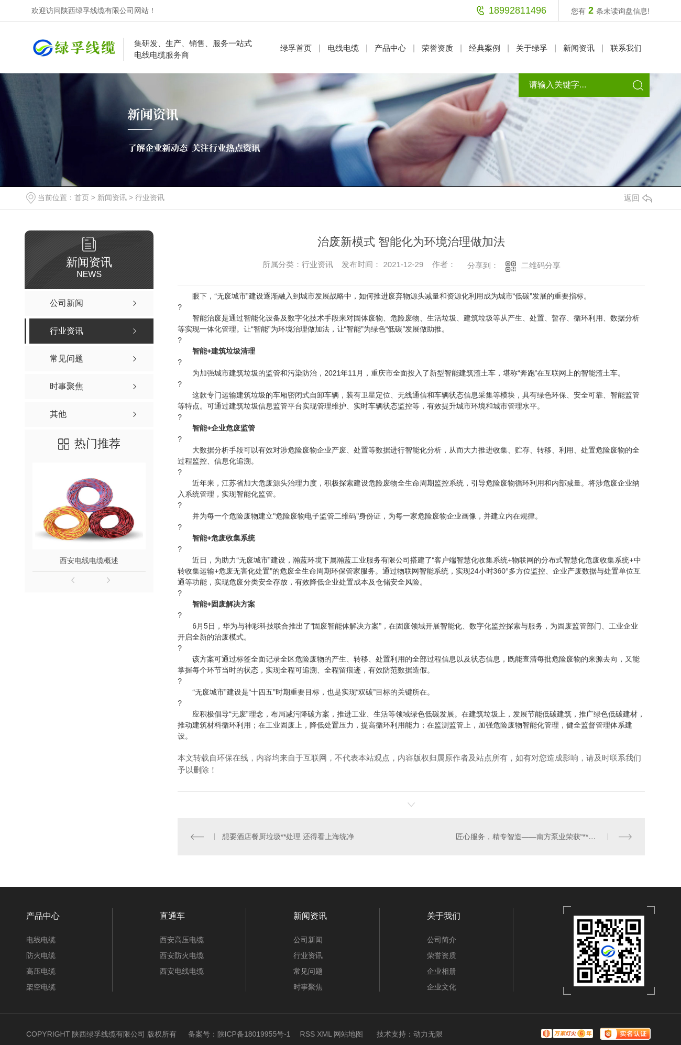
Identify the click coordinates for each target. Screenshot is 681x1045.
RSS (307, 1034)
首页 (81, 197)
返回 (638, 197)
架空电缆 (41, 987)
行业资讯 (149, 197)
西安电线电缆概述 (89, 560)
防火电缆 (41, 955)
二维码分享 (541, 265)
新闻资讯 (579, 47)
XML (324, 1034)
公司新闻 (308, 940)
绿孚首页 (296, 47)
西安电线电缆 (182, 971)
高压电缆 (41, 971)
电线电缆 (343, 47)
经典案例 (484, 47)
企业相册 (441, 971)
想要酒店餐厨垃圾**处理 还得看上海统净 (288, 836)
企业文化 (441, 987)
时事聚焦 (308, 987)
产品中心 (390, 47)
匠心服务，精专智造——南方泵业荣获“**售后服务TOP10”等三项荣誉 (544, 836)
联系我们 (626, 47)
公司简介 (441, 940)
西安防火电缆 (182, 955)
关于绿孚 (531, 47)
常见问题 (308, 971)
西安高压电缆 (182, 940)
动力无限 (428, 1034)
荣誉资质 (437, 47)
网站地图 (348, 1034)
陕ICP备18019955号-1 (254, 1034)
